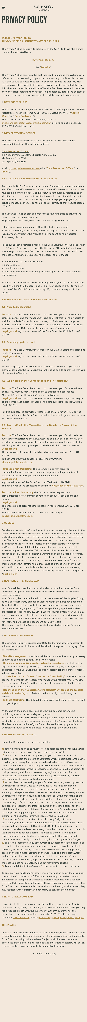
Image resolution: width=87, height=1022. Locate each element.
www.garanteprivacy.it (72, 917)
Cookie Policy (10, 573)
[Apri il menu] (3, 7)
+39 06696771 (21, 917)
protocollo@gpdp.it (48, 917)
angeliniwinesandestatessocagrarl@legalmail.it (26, 122)
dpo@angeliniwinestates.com (24, 168)
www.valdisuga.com (43, 59)
